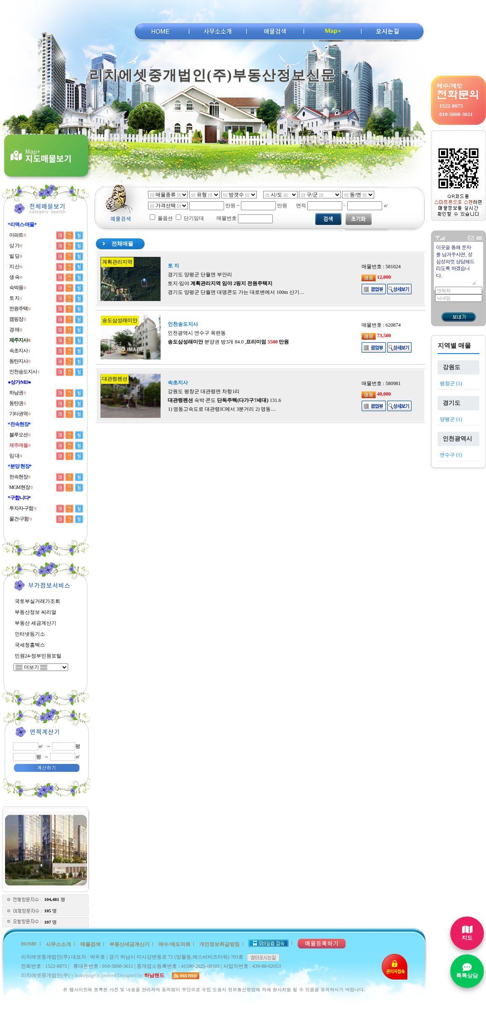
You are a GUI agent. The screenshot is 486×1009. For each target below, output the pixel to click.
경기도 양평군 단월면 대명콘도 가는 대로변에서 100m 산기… (236, 292)
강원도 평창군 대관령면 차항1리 (204, 391)
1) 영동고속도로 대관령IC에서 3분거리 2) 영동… (222, 409)
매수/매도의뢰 (174, 944)
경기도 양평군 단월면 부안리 (200, 274)
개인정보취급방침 (219, 944)
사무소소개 (58, 944)
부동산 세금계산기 (35, 623)
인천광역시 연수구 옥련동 (197, 333)
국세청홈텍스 (30, 645)
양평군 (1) (451, 419)
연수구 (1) (451, 455)
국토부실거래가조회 (37, 601)
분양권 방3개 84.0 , (228, 342)
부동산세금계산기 (129, 944)
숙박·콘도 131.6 (224, 400)
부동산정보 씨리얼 (35, 612)
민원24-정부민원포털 (38, 656)
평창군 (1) (451, 383)
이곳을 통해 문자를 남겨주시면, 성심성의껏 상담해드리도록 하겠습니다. (455, 264)
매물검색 (90, 944)
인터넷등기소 (30, 634)
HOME (29, 944)
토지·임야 (220, 283)
